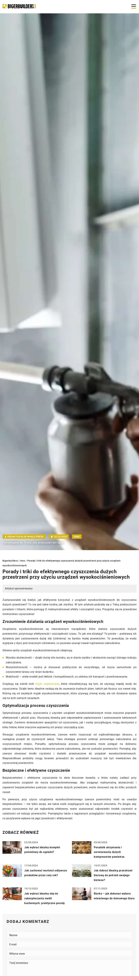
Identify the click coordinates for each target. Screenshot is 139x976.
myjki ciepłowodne (47, 683)
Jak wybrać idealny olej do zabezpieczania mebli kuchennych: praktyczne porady (44, 898)
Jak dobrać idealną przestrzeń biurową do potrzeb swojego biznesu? (113, 875)
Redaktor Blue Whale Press (25, 536)
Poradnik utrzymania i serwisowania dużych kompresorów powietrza (109, 852)
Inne (77, 536)
